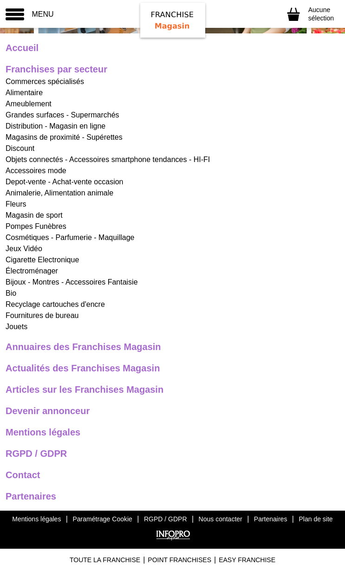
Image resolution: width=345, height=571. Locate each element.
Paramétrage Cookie (102, 519)
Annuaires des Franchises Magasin (83, 347)
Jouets (16, 327)
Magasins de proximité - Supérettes (64, 137)
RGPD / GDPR (36, 453)
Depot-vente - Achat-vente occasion (64, 182)
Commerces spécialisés (45, 81)
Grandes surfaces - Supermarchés (62, 115)
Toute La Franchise (105, 560)
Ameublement (29, 104)
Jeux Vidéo (24, 249)
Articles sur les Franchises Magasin (84, 389)
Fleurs (16, 204)
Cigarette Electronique (42, 260)
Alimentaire (24, 93)
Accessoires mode (36, 171)
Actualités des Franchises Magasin (83, 368)
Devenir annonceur (48, 411)
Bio (11, 293)
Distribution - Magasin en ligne (55, 126)
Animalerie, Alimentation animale (59, 193)
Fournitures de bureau (42, 315)
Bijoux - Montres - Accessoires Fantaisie (72, 282)
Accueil (22, 48)
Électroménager (32, 271)
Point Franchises (179, 560)
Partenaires (31, 496)
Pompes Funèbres (36, 226)
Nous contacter (220, 519)
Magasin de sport (34, 215)
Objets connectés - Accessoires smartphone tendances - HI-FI (108, 159)
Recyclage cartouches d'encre (55, 304)
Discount (20, 148)
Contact (23, 475)
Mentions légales (43, 432)
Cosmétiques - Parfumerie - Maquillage (70, 237)
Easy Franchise (247, 560)
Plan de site (315, 519)
